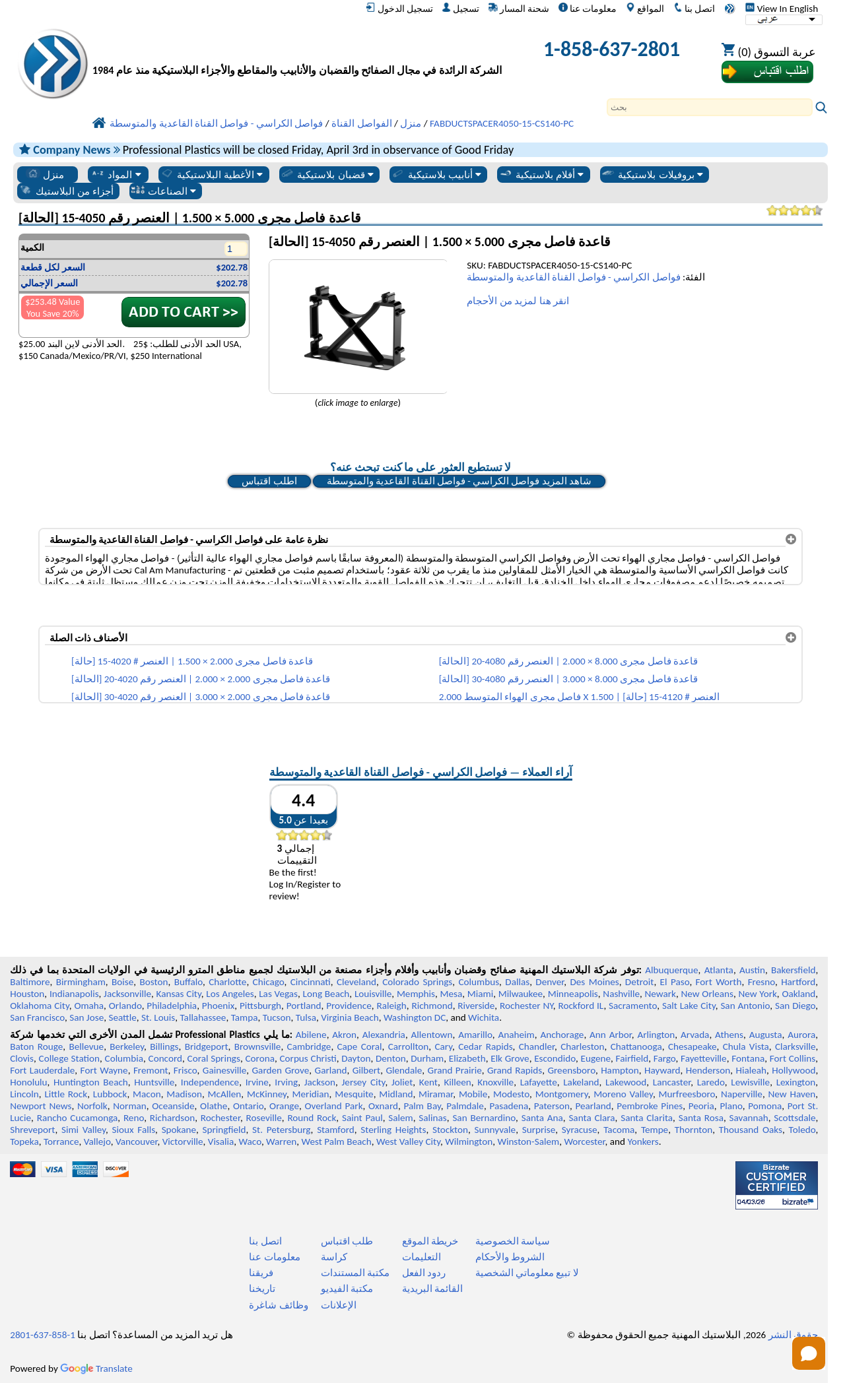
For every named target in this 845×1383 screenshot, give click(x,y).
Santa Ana (542, 1118)
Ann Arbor (611, 1035)
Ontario (248, 1106)
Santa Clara (591, 1118)
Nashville (621, 994)
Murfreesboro (687, 1094)
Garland (331, 1070)
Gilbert (366, 1070)
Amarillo (475, 1035)
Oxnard (383, 1106)
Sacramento (633, 1006)
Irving (286, 1082)
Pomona (765, 1106)
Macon (147, 1094)
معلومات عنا (587, 9)
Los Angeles (230, 994)
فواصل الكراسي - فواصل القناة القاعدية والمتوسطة (573, 277)
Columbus (479, 982)
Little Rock (65, 1094)
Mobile (473, 1094)
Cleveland (356, 982)
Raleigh (392, 1006)
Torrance (61, 1141)
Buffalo (188, 982)
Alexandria (383, 1035)
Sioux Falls (134, 1130)
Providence (349, 1006)
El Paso (675, 982)
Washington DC (415, 1017)
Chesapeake (692, 1046)
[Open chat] (808, 1353)
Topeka (24, 1141)
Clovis (22, 1058)
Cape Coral (359, 1046)
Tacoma (618, 1130)
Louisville (373, 994)
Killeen (457, 1082)
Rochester (220, 1118)
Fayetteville (704, 1058)
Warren (281, 1141)
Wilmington (468, 1141)
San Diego (795, 1006)
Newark (660, 994)
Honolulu (28, 1082)
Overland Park (333, 1106)
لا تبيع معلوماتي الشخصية (527, 1273)
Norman (130, 1106)
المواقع (645, 9)
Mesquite (354, 1094)
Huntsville (154, 1082)
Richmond (431, 1006)
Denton (391, 1058)
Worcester (584, 1141)
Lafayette (538, 1082)
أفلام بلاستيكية (541, 174)
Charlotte (227, 982)
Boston (154, 982)
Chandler (537, 1046)
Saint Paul (362, 1118)
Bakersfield (793, 970)
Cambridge (309, 1046)
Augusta (765, 1035)
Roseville (264, 1118)
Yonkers (642, 1141)
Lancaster (672, 1082)
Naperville (741, 1094)
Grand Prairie (455, 1070)
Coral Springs (213, 1058)
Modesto (511, 1094)
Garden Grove (281, 1070)
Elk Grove (509, 1058)
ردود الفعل (424, 1273)
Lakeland (581, 1082)
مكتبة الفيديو (347, 1289)
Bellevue (86, 1046)
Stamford (336, 1130)
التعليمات (421, 1257)
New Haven (792, 1094)
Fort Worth (719, 982)
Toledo (802, 1130)
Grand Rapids (514, 1070)
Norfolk (92, 1106)
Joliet (402, 1082)
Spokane (179, 1130)
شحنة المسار (519, 9)
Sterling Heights (393, 1130)
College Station (69, 1058)
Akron (344, 1035)
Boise (122, 982)
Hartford (798, 982)
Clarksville (795, 1046)
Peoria (701, 1106)
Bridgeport (206, 1046)
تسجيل (460, 9)
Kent (428, 1082)
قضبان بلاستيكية (327, 174)
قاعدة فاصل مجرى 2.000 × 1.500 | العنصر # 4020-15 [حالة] (192, 661)
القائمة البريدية (432, 1289)
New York (757, 994)
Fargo (665, 1058)
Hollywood (793, 1070)
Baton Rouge (36, 1046)
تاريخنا (262, 1289)
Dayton (355, 1058)
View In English (781, 9)
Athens (729, 1035)
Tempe (654, 1130)
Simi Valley (83, 1130)
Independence (210, 1082)
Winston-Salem (528, 1141)
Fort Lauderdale (42, 1070)
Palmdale (465, 1106)
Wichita (483, 1017)
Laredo (711, 1082)
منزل (45, 174)
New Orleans (707, 994)
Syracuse (579, 1130)
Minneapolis (573, 994)
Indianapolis (74, 994)
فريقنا (261, 1273)
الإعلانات (338, 1305)
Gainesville (224, 1070)
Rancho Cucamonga (77, 1118)
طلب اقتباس (347, 1241)
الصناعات (163, 191)
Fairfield (632, 1058)
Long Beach (326, 994)
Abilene (311, 1035)
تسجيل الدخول (399, 9)
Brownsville (257, 1046)
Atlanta (718, 970)
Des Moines (594, 982)
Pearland (593, 1106)
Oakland (798, 994)
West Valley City (408, 1141)
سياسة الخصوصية (512, 1241)
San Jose (86, 1017)
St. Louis (158, 1017)
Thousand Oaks (750, 1130)
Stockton (450, 1130)
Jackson (319, 1082)
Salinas (432, 1118)
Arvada (695, 1035)
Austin (752, 970)
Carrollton (408, 1046)
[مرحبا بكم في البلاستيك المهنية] (297, 52)
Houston (27, 994)
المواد (115, 174)
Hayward (662, 1070)
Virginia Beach (350, 1017)
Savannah (748, 1118)
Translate (96, 1368)
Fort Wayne (104, 1070)
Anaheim (516, 1035)
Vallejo (97, 1141)
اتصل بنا (694, 9)
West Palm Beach (337, 1141)
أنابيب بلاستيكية (436, 174)
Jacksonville (127, 994)
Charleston (582, 1046)
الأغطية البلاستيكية (211, 174)
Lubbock (110, 1094)
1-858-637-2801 (611, 49)
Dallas (517, 982)
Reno (133, 1118)
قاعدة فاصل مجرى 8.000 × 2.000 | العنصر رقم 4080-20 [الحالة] (568, 661)
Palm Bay (421, 1106)
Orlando (125, 1006)
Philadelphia (172, 1006)
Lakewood (625, 1082)
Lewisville (750, 1082)
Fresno (761, 982)
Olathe (213, 1106)
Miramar (436, 1094)
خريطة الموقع (430, 1241)
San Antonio (745, 1006)
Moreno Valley (623, 1094)
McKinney (267, 1094)
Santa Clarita (647, 1118)
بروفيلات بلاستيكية (652, 174)
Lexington (796, 1082)
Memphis (416, 994)
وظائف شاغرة (278, 1305)
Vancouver (137, 1141)
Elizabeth (467, 1058)
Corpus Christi (307, 1058)
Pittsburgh (260, 1006)
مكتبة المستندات (355, 1273)
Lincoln (24, 1094)
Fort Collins (792, 1058)
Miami (480, 994)
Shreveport (32, 1130)
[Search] (710, 107)
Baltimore (30, 982)
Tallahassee (203, 1017)
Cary (443, 1046)
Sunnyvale (495, 1130)
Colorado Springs (417, 982)
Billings (164, 1046)
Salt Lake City (689, 1006)
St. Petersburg (281, 1130)
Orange (284, 1106)
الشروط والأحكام (510, 1257)
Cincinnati (310, 982)
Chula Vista (746, 1046)
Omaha (89, 1006)
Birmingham (81, 982)
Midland (396, 1094)
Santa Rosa (701, 1118)
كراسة (334, 1257)
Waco (250, 1141)
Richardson (172, 1118)
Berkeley (127, 1046)
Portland (304, 1006)
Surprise (539, 1130)
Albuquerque (671, 970)
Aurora (801, 1035)
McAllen (225, 1094)
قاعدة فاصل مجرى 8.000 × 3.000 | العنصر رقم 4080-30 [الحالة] (568, 679)
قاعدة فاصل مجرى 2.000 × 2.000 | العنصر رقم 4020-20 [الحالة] (200, 679)
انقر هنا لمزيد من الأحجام (518, 301)
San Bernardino (484, 1118)
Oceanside (173, 1106)
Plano (731, 1106)
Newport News (40, 1106)
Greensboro (571, 1070)
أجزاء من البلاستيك (66, 191)
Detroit (639, 982)
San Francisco (37, 1017)
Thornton (693, 1130)
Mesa (451, 994)
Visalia (221, 1141)
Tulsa (306, 1017)
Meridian (310, 1094)
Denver (549, 982)
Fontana (747, 1058)
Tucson (277, 1017)
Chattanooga (636, 1046)
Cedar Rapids (485, 1046)
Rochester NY (526, 1006)
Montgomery (561, 1094)
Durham (427, 1058)
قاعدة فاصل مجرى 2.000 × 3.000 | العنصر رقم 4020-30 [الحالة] (200, 697)
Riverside (475, 1006)
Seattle (122, 1017)
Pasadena (508, 1106)
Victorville (182, 1141)
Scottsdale (794, 1118)
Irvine (257, 1082)
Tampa (244, 1017)
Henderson (708, 1070)
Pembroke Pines (650, 1106)
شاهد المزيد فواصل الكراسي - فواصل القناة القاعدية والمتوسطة (459, 481)
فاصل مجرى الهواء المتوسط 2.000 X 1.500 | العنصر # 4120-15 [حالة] (579, 697)
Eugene (596, 1058)
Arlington (656, 1035)
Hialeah (751, 1070)
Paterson (552, 1106)
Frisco (185, 1070)
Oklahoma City (39, 1006)
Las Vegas (278, 994)
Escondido (555, 1058)
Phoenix (218, 1006)
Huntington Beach (90, 1082)
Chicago (269, 982)
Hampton (620, 1070)
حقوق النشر (793, 1335)
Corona (260, 1058)
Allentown (432, 1035)
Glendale (404, 1070)
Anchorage (562, 1035)
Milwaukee (520, 994)
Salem (400, 1118)
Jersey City (363, 1082)
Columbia (124, 1058)
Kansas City (178, 994)
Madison (184, 1094)
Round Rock (311, 1118)
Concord (165, 1058)
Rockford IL (580, 1006)
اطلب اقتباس (269, 481)
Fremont (150, 1070)
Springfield (224, 1130)
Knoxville (495, 1082)
